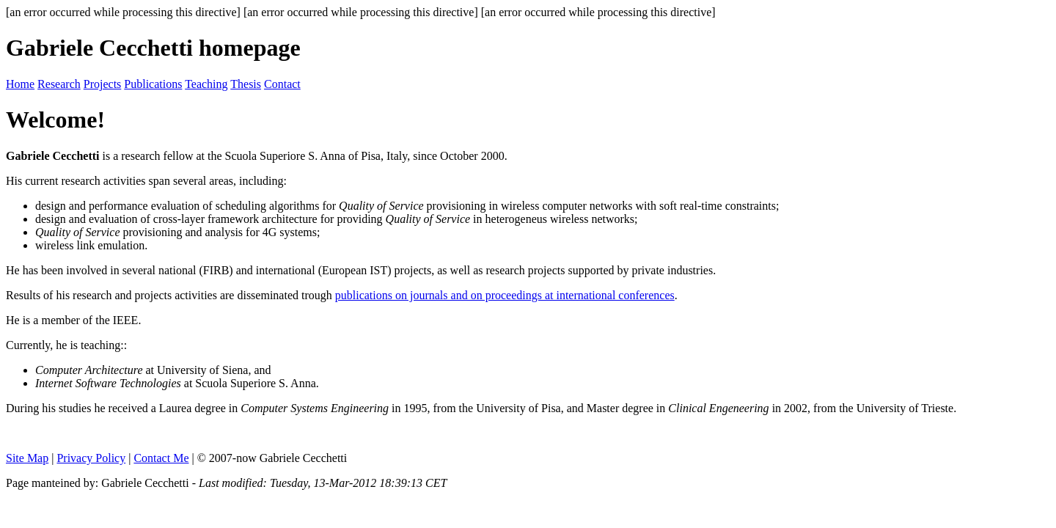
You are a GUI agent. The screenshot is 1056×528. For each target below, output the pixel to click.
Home (20, 84)
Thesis (245, 84)
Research (59, 84)
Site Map (27, 458)
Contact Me (160, 458)
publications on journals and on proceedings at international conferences (505, 295)
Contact (282, 84)
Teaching (206, 84)
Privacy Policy (90, 458)
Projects (103, 84)
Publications (153, 84)
